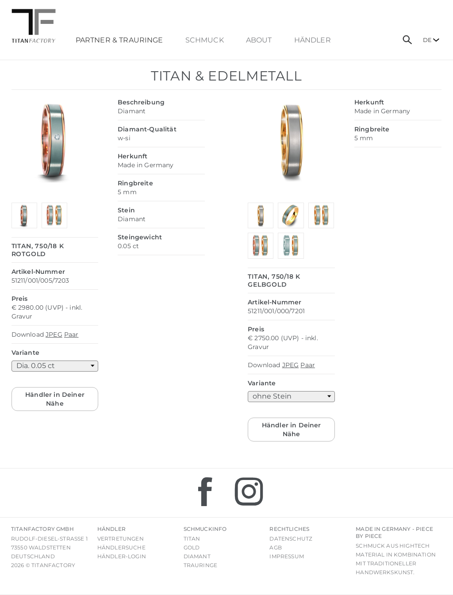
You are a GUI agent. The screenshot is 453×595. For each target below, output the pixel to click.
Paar (71, 334)
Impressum (286, 556)
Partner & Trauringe (119, 40)
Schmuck (204, 40)
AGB (275, 547)
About (259, 40)
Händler (312, 40)
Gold (192, 547)
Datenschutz (290, 538)
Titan (192, 538)
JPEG (54, 334)
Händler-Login (121, 556)
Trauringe (200, 565)
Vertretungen (120, 538)
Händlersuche (121, 547)
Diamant (197, 556)
